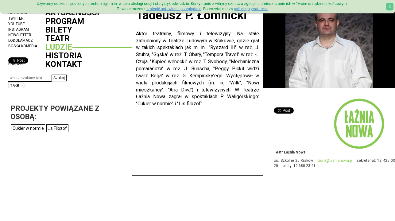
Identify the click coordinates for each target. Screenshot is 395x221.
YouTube (16, 24)
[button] (59, 78)
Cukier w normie (28, 128)
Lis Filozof (57, 128)
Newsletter (19, 35)
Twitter (16, 18)
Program (64, 21)
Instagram (18, 29)
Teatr (57, 38)
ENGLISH (15, 64)
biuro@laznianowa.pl (335, 160)
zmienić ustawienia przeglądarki (173, 9)
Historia (63, 55)
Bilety (58, 29)
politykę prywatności (251, 9)
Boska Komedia (22, 46)
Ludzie (58, 47)
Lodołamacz (20, 40)
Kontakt (63, 64)
